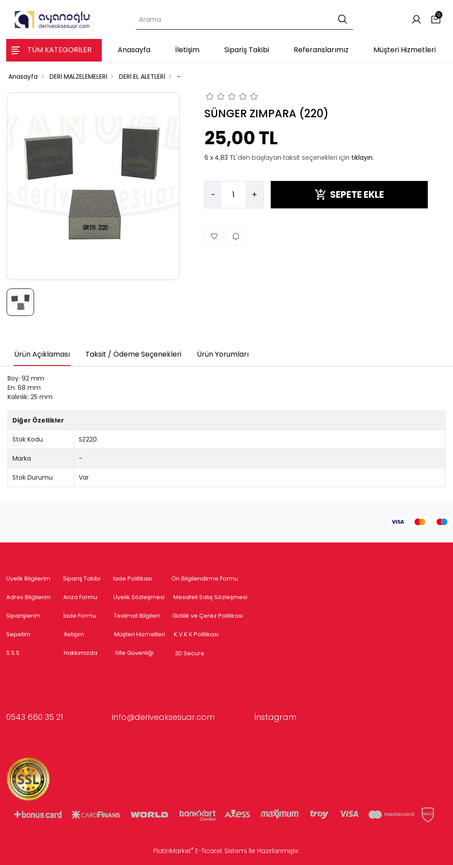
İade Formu (79, 615)
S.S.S (12, 653)
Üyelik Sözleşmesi (139, 597)
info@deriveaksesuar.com (183, 717)
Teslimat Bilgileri (137, 615)
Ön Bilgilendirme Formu (204, 578)
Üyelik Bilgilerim (28, 578)
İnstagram (275, 717)
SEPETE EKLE (349, 194)
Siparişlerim (23, 615)
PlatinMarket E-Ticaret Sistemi (200, 850)
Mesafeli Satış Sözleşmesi (211, 597)
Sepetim (18, 634)
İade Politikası (132, 578)
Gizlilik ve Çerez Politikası (207, 615)
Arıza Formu (80, 597)
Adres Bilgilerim (28, 597)
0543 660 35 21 (59, 717)
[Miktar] (233, 194)
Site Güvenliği (134, 653)
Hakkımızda (80, 653)
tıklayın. (362, 157)
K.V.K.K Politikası (196, 634)
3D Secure (190, 653)
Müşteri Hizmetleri (139, 634)
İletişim (74, 634)
